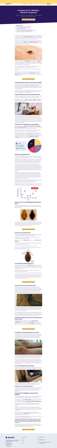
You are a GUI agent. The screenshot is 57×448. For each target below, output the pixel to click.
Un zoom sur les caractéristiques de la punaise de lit (24, 29)
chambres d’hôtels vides (33, 41)
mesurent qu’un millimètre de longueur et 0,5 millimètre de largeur (31, 289)
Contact (23, 443)
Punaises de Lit (24, 437)
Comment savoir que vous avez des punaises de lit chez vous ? (26, 30)
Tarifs (23, 438)
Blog (22, 441)
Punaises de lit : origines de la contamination (23, 27)
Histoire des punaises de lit (20, 28)
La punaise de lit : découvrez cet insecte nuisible (23, 26)
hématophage (39, 36)
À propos (23, 440)
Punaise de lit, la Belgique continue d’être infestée (24, 31)
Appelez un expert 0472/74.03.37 (28, 19)
